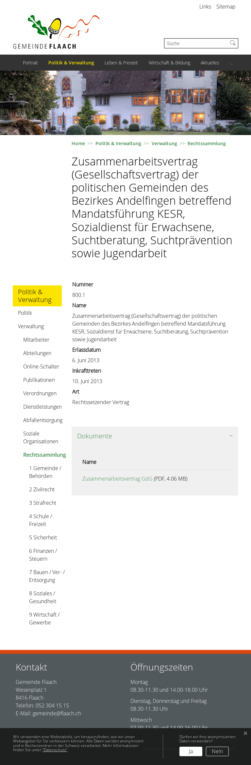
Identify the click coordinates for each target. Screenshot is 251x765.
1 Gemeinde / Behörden (45, 472)
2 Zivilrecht (42, 489)
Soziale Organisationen (40, 437)
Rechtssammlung (44, 456)
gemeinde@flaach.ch (57, 713)
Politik (25, 312)
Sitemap (226, 6)
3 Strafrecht (42, 502)
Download (214, 480)
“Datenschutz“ (54, 750)
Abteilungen (37, 353)
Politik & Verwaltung (71, 63)
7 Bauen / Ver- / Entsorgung (47, 576)
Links (205, 6)
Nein (217, 751)
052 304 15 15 (52, 705)
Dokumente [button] (94, 436)
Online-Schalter (41, 366)
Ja (191, 751)
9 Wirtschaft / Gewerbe (44, 618)
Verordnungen (40, 393)
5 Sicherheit (43, 537)
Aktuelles (210, 63)
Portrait (30, 63)
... (231, 63)
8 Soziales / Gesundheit (42, 597)
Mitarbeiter (36, 339)
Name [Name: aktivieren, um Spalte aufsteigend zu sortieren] (89, 462)
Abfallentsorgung (42, 420)
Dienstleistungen (42, 406)
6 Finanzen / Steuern (43, 554)
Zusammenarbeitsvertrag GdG (117, 478)
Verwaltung (31, 326)
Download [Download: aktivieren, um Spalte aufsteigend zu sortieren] (211, 462)
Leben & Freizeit (121, 63)
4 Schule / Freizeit (40, 520)
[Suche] (196, 43)
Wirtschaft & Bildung (169, 63)
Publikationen (39, 379)
